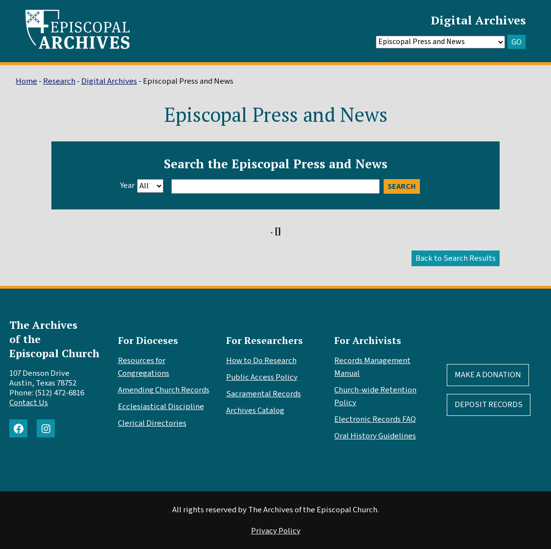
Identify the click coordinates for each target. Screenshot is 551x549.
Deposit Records (489, 405)
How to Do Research (261, 360)
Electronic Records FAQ (375, 419)
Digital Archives (478, 20)
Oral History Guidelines (375, 436)
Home (26, 81)
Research (59, 81)
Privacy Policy (275, 531)
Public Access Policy (262, 377)
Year (127, 185)
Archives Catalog (255, 410)
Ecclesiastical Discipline (161, 406)
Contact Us (28, 403)
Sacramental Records (263, 394)
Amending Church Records (163, 390)
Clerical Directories (152, 423)
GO (516, 42)
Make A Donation (488, 375)
